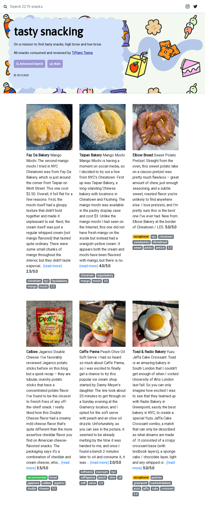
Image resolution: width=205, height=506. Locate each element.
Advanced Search (29, 64)
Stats (55, 64)
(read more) (52, 266)
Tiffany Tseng (82, 53)
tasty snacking (48, 31)
